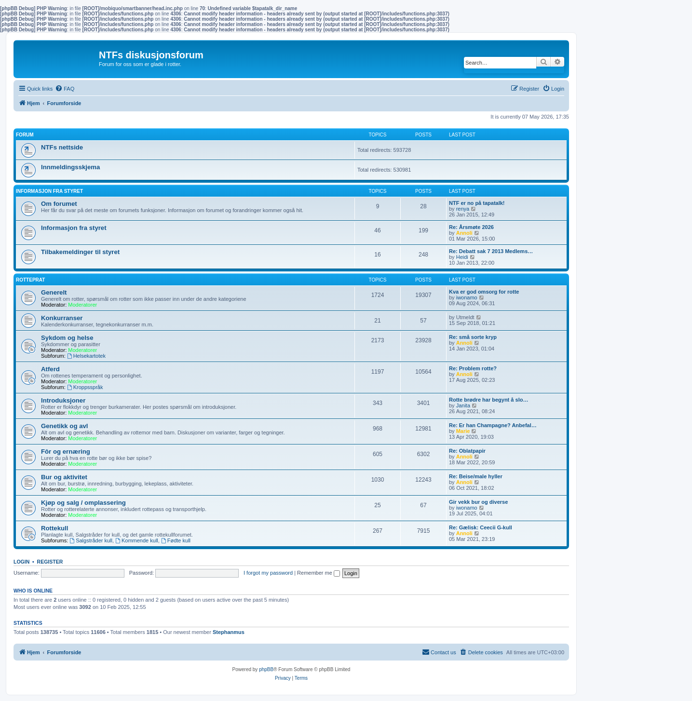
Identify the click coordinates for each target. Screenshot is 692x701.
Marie (463, 431)
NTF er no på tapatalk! (477, 203)
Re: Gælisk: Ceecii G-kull (480, 527)
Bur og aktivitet (64, 477)
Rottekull (54, 528)
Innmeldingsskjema (70, 167)
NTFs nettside (62, 147)
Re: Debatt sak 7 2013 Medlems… (491, 251)
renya (463, 209)
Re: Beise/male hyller (475, 476)
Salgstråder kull (90, 540)
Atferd (50, 369)
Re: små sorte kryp (473, 337)
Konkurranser (61, 318)
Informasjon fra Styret (49, 191)
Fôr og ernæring (65, 451)
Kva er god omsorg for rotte (484, 292)
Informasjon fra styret (74, 227)
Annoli (464, 233)
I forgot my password (268, 573)
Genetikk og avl (64, 426)
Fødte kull (175, 540)
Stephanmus (228, 632)
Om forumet (59, 203)
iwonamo (466, 297)
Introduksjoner (63, 400)
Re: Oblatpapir (467, 451)
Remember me (318, 573)
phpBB (266, 669)
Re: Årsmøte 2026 (471, 227)
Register (50, 562)
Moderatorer (82, 305)
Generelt (54, 292)
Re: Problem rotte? (473, 368)
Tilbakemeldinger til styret (80, 252)
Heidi (462, 257)
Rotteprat (30, 280)
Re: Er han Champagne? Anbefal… (493, 425)
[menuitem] (64, 88)
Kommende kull (136, 540)
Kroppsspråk (85, 387)
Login (21, 562)
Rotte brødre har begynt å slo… (488, 400)
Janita (463, 405)
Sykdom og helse (67, 337)
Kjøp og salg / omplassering (83, 502)
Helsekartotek (86, 356)
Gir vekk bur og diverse (478, 502)
